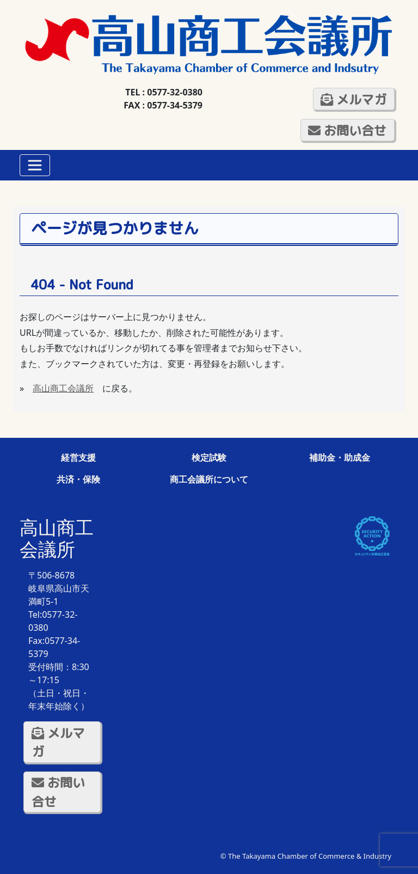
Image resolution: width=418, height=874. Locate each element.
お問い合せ (347, 130)
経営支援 (78, 457)
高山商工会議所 (63, 388)
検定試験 (209, 457)
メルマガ (353, 99)
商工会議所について (209, 479)
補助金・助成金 (339, 457)
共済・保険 (78, 479)
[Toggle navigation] (35, 165)
